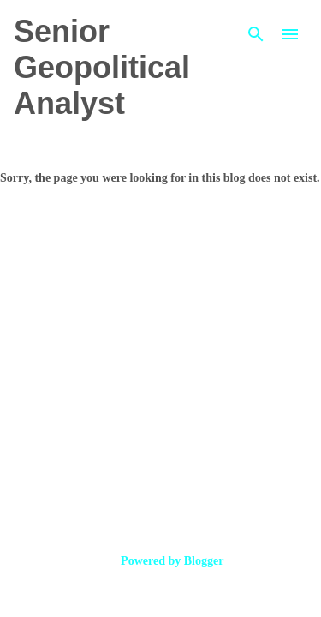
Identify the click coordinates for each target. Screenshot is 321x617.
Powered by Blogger (161, 560)
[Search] (256, 34)
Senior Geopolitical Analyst (102, 67)
